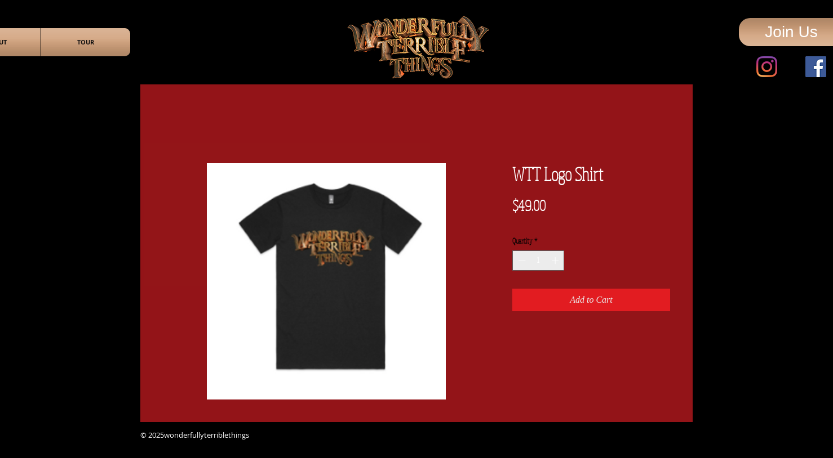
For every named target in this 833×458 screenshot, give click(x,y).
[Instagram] (766, 66)
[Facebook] (815, 66)
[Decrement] (521, 260)
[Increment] (556, 260)
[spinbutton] (539, 260)
